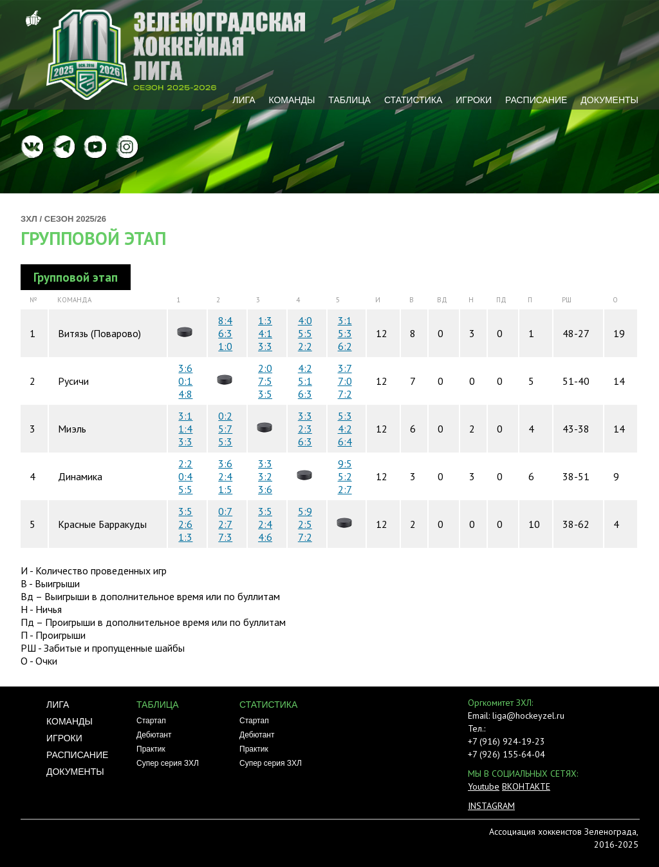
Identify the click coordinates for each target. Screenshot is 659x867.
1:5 (225, 489)
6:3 (225, 333)
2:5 (305, 524)
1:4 (185, 428)
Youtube (483, 786)
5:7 (225, 428)
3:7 (345, 368)
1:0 (225, 346)
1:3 (265, 320)
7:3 (225, 537)
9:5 (345, 463)
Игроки (474, 100)
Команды (291, 100)
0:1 (185, 381)
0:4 (185, 476)
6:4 (345, 441)
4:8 (185, 393)
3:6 (185, 368)
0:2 (225, 415)
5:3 (345, 333)
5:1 (305, 381)
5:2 (345, 476)
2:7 (345, 489)
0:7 (225, 511)
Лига (243, 100)
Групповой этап (93, 238)
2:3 (305, 428)
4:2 (305, 368)
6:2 (345, 346)
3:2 (265, 476)
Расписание (536, 100)
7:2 (345, 393)
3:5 (265, 393)
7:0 (345, 381)
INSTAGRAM (491, 806)
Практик (150, 749)
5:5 (305, 333)
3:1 (345, 320)
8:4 (225, 320)
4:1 (265, 333)
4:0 (305, 320)
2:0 (265, 368)
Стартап (151, 720)
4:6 (265, 537)
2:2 (305, 346)
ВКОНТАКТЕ (526, 786)
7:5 (265, 381)
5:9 (305, 511)
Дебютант (153, 734)
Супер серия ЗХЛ (167, 763)
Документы (609, 100)
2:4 (225, 476)
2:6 (185, 524)
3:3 (265, 346)
